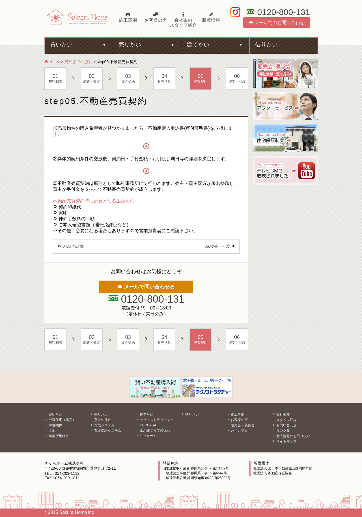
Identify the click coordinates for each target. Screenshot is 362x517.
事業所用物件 (56, 436)
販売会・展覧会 (241, 425)
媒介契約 (128, 78)
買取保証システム (105, 431)
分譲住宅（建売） (60, 420)
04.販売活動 (70, 246)
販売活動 (164, 78)
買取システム (102, 425)
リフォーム (146, 436)
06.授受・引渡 (217, 246)
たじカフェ (237, 431)
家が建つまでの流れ (152, 430)
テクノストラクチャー (154, 420)
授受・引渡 (237, 78)
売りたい (129, 44)
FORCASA (145, 425)
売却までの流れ (78, 61)
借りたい (266, 44)
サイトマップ (284, 441)
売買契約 (200, 78)
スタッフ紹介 (284, 420)
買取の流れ (100, 420)
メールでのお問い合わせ (276, 22)
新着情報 (211, 17)
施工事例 (128, 17)
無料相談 (55, 78)
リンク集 (281, 431)
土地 (49, 431)
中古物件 (53, 425)
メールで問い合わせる (146, 287)
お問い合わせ (284, 425)
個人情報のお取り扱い (291, 436)
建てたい (198, 44)
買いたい (61, 44)
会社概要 (281, 414)
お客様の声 (155, 17)
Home (52, 61)
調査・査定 (91, 78)
